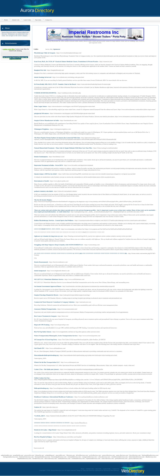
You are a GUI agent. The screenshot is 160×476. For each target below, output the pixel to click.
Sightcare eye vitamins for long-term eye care (48, 236)
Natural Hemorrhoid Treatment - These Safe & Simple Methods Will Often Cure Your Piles (63, 148)
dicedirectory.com (37, 458)
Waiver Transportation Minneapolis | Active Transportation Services (56, 335)
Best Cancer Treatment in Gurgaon (45, 316)
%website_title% (39, 416)
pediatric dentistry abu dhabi (43, 191)
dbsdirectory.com (151, 457)
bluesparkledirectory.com (42, 457)
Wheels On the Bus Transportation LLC (47, 362)
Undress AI (37, 407)
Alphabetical (56, 49)
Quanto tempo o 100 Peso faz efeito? (45, 174)
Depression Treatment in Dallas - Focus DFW (48, 165)
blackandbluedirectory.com (150, 455)
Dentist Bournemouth (41, 262)
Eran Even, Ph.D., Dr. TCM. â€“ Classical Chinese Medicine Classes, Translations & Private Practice (66, 61)
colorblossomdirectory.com (119, 457)
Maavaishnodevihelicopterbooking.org (46, 355)
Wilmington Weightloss (41, 129)
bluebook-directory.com (26, 457)
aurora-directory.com (108, 455)
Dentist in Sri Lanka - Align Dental (45, 430)
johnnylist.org (39, 455)
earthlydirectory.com (64, 458)
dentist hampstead (40, 270)
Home (6, 20)
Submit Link (15, 20)
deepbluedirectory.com (24, 458)
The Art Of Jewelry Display (43, 200)
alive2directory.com (82, 455)
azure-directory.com (122, 455)
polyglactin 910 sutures (41, 113)
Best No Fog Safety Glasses (42, 332)
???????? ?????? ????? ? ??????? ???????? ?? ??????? (51, 423)
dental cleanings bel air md (42, 77)
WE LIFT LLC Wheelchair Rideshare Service (48, 279)
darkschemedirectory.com (136, 457)
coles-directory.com (104, 457)
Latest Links (27, 20)
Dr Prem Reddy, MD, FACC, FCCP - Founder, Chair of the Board (55, 84)
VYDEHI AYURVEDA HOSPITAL (45, 93)
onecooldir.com (60, 455)
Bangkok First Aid (40, 70)
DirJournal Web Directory (111, 470)
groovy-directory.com (135, 458)
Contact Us (48, 20)
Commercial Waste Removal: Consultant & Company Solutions (54, 302)
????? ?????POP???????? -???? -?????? (47, 229)
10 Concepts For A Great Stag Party (45, 339)
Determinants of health (41, 181)
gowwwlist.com (29, 455)
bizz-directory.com (135, 455)
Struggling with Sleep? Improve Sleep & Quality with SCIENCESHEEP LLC (58, 244)
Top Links (38, 20)
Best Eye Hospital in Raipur (43, 437)
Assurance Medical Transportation (45, 309)
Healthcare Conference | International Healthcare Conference (53, 397)
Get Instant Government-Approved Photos (47, 286)
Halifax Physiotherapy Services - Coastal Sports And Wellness (53, 220)
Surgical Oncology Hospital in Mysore (46, 295)
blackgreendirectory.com (10, 457)
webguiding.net (49, 455)
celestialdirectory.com (74, 457)
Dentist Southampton (41, 156)
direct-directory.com (50, 458)
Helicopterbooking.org (41, 388)
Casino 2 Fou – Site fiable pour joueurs (46, 369)
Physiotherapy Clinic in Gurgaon (44, 53)
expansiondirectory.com (93, 458)
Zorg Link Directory (89, 470)
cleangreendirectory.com (89, 457)
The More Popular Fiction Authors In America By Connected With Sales (57, 137)
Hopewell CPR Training (41, 324)
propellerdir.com (18, 455)
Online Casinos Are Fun (41, 378)
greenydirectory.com (121, 458)
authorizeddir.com (6, 455)
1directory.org (70, 455)
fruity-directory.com (108, 458)
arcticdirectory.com (95, 455)
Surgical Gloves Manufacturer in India (46, 120)
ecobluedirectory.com (78, 458)
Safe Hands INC (39, 348)
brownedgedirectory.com (58, 457)
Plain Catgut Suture (40, 106)
